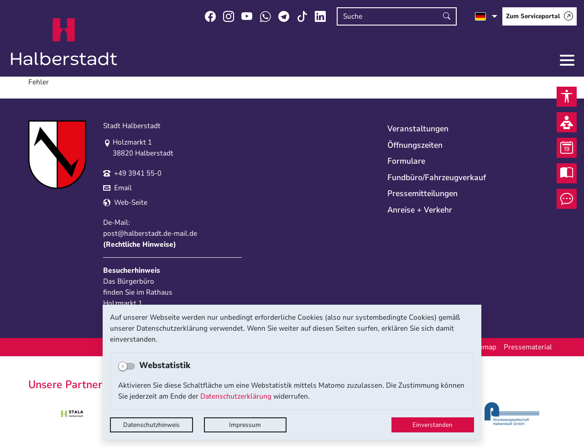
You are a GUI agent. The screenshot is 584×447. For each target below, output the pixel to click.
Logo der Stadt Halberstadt (64, 42)
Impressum (245, 425)
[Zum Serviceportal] (539, 16)
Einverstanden (432, 425)
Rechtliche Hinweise (139, 244)
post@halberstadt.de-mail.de (150, 234)
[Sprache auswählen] (486, 16)
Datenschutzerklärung (235, 396)
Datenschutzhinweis (151, 425)
